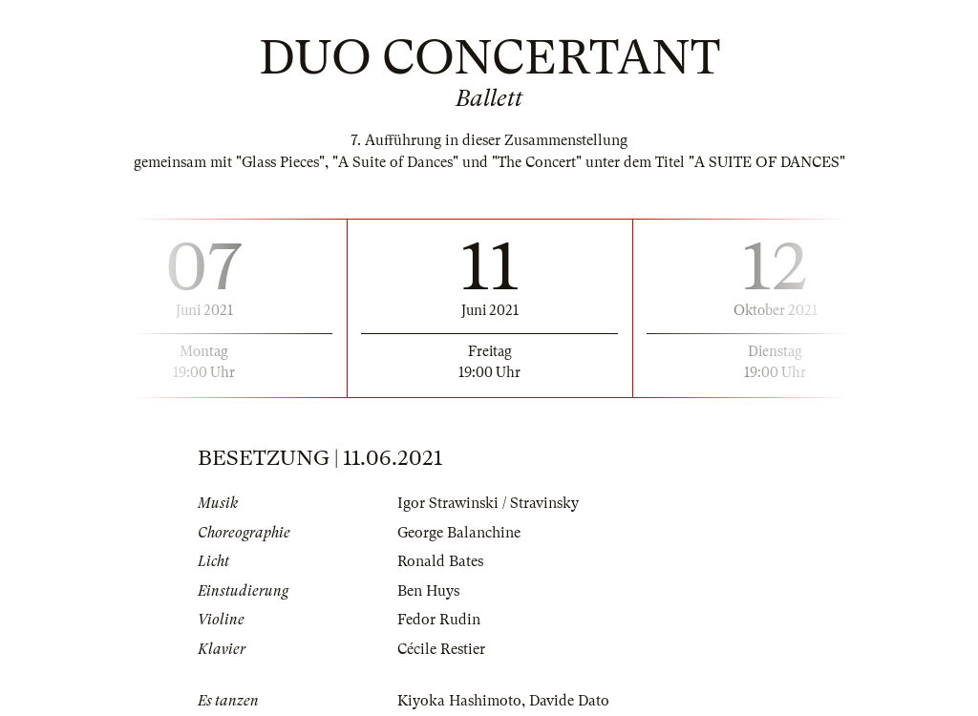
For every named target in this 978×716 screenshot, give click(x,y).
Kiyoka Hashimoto (459, 700)
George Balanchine (459, 532)
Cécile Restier (441, 649)
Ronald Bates (440, 561)
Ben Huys (428, 591)
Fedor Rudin (438, 619)
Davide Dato (569, 700)
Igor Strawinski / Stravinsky (488, 503)
